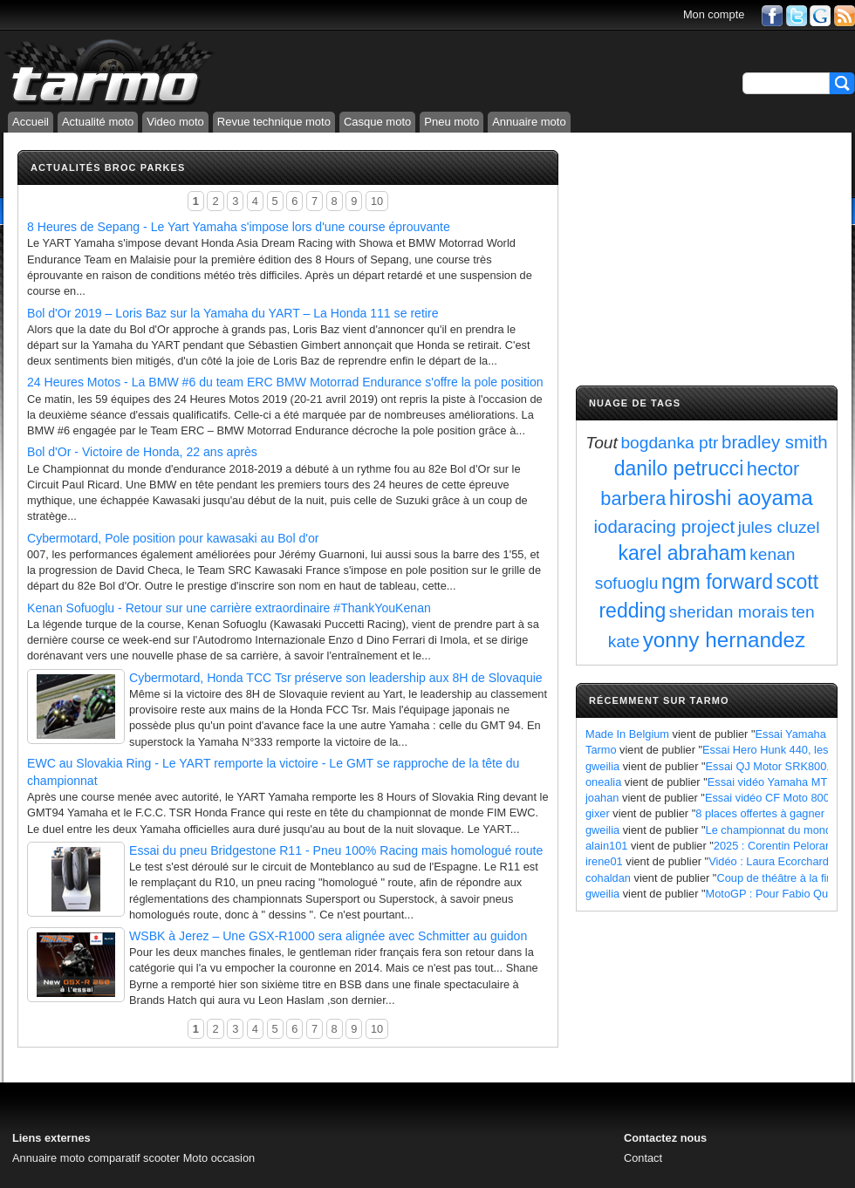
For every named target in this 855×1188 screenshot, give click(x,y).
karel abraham (682, 553)
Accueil (30, 121)
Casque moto (377, 121)
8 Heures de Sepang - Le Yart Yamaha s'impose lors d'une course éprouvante (238, 227)
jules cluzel (779, 527)
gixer (597, 813)
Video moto (175, 121)
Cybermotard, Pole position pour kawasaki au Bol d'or (172, 538)
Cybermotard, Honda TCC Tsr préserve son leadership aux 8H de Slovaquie (336, 678)
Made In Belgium (627, 734)
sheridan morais (729, 612)
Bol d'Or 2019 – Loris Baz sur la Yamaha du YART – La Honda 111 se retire (232, 313)
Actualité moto (97, 121)
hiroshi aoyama (741, 497)
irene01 (604, 861)
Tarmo (601, 749)
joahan (602, 797)
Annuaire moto (529, 121)
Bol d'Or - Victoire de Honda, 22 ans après (142, 452)
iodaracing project (664, 526)
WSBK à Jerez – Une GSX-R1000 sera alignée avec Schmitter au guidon (328, 936)
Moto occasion (219, 1157)
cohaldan (608, 877)
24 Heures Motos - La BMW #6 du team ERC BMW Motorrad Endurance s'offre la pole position (285, 382)
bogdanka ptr (669, 443)
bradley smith (775, 442)
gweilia (602, 766)
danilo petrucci (679, 468)
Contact (643, 1157)
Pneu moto (451, 121)
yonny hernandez (724, 640)
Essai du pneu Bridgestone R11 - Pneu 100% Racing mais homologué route (336, 850)
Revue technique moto (274, 121)
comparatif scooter (134, 1157)
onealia (603, 782)
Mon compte (713, 14)
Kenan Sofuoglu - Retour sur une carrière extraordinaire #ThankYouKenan (229, 608)
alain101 (606, 845)
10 (377, 201)
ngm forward (717, 581)
